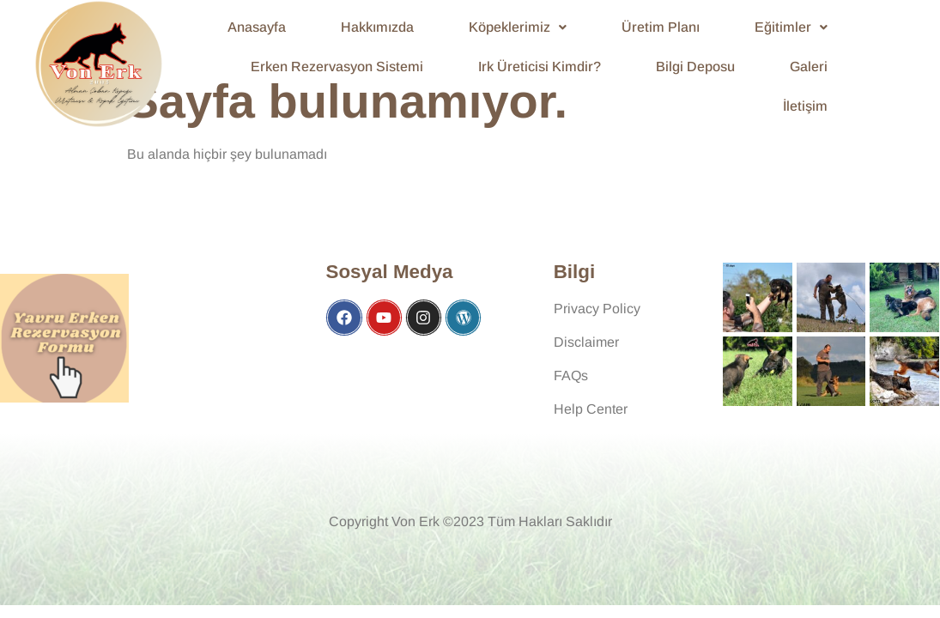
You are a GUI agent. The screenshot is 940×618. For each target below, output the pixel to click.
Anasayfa (256, 27)
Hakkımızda (377, 27)
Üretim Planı (661, 27)
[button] (517, 27)
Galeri (809, 66)
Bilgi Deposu (695, 66)
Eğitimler (791, 27)
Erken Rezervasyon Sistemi (337, 66)
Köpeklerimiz (518, 27)
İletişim (805, 106)
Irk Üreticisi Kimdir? (539, 66)
